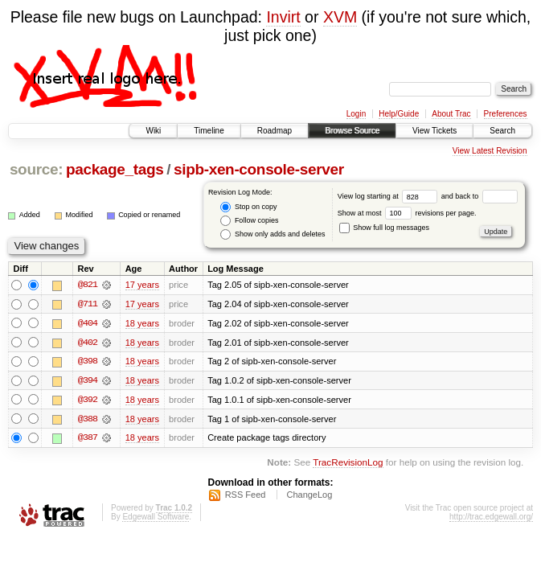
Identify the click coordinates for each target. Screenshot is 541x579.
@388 (87, 419)
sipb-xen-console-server (259, 169)
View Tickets (434, 130)
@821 (87, 284)
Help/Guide (399, 113)
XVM (340, 17)
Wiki (153, 130)
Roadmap (274, 130)
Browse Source (352, 130)
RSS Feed (245, 496)
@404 (87, 323)
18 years (142, 323)
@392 (87, 400)
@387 (87, 439)
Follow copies (249, 221)
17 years (142, 285)
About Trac (451, 113)
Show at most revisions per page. (407, 213)
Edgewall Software (155, 518)
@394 (87, 381)
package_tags (115, 169)
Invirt (283, 17)
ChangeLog (309, 496)
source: (36, 169)
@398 (87, 361)
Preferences (505, 113)
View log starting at (389, 196)
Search (502, 130)
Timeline (208, 130)
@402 (87, 342)
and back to (479, 196)
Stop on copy (248, 207)
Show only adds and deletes (272, 234)
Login (356, 113)
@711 (87, 304)
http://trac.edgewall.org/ (491, 518)
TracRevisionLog (348, 464)
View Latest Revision (490, 150)
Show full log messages (384, 228)
